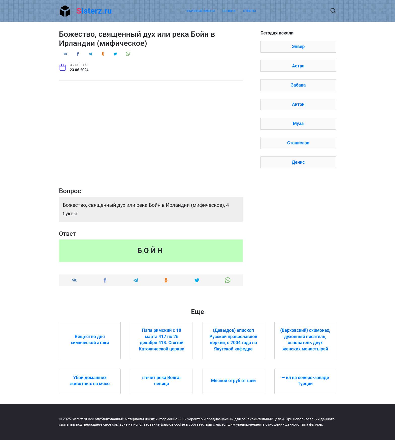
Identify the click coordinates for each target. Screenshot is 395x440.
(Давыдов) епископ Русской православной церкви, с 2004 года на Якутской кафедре (233, 339)
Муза (298, 123)
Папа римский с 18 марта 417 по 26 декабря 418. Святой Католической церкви (161, 339)
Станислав (298, 142)
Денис (298, 162)
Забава (298, 85)
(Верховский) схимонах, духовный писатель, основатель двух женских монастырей (305, 339)
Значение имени (200, 11)
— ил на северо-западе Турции (305, 380)
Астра (298, 65)
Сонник (229, 11)
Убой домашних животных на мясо (90, 380)
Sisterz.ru (94, 11)
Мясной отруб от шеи (233, 380)
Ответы (249, 11)
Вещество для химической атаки (90, 339)
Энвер (298, 46)
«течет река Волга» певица (162, 380)
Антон (298, 104)
